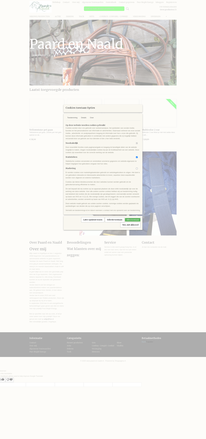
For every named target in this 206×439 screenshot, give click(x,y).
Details (83, 121)
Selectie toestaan (114, 223)
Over (92, 121)
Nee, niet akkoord (130, 228)
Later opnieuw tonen (92, 223)
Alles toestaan (132, 223)
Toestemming (72, 121)
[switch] (137, 147)
